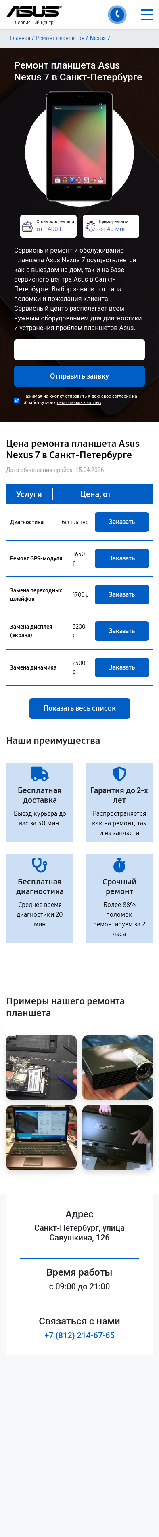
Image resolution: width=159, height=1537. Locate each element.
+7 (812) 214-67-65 (79, 1335)
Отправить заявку (79, 376)
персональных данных (79, 402)
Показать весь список (80, 708)
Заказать (122, 522)
